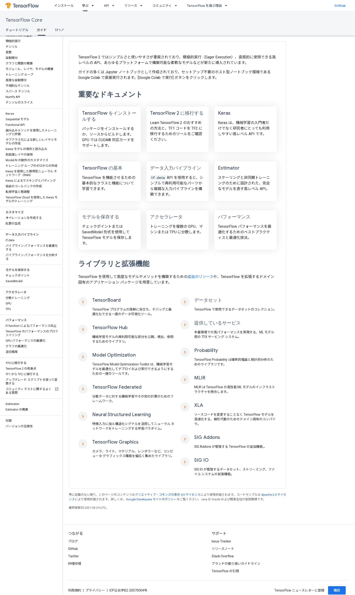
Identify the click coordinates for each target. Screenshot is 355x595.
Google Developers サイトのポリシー (151, 499)
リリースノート (223, 549)
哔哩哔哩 (74, 563)
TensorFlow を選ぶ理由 (204, 5)
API (106, 5)
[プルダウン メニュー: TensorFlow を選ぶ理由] (227, 5)
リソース (130, 5)
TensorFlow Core (24, 20)
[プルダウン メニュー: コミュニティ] (177, 5)
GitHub (340, 5)
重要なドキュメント (110, 94)
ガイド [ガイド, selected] (41, 30)
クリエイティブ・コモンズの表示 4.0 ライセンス (168, 494)
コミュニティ (162, 5)
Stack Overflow (223, 556)
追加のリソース (200, 276)
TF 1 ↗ (59, 30)
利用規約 (74, 590)
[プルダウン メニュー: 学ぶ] (94, 5)
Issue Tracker (221, 541)
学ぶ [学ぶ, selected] (85, 5)
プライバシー (95, 590)
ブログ (73, 541)
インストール (64, 5)
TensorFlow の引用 (225, 571)
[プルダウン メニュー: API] (114, 5)
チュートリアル (17, 30)
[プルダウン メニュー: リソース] (142, 5)
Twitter (73, 556)
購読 (337, 590)
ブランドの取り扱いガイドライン (236, 563)
